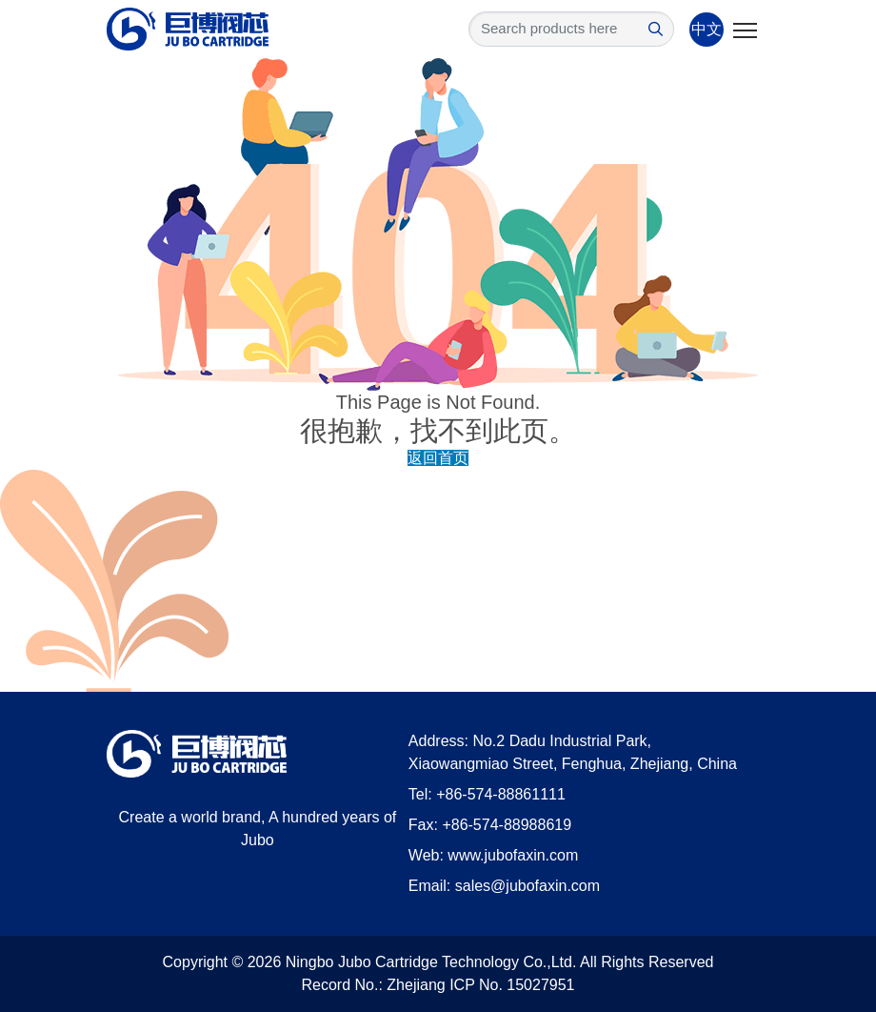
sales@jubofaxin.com (527, 886)
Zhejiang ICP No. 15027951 (480, 985)
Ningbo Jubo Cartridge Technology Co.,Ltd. (431, 962)
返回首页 (438, 458)
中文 (706, 29)
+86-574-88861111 (501, 794)
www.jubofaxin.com (513, 855)
